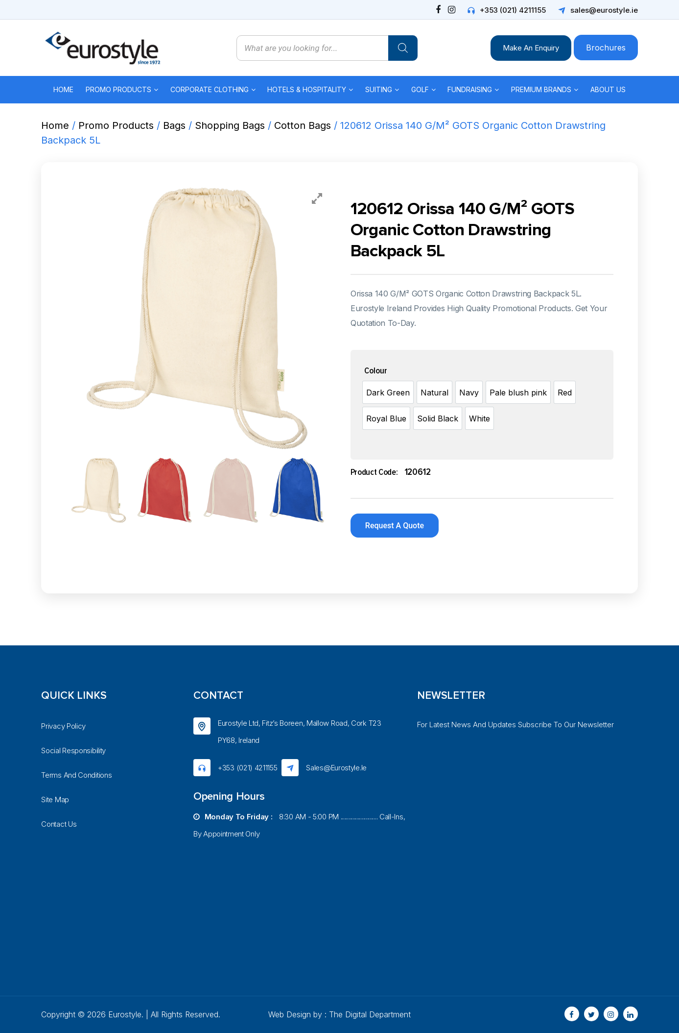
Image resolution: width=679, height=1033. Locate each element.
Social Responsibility (73, 750)
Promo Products (118, 89)
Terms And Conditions (76, 775)
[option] (388, 392)
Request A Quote (394, 525)
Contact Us (58, 824)
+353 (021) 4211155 (513, 10)
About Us (608, 89)
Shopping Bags (230, 125)
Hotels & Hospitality (306, 89)
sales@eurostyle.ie (604, 10)
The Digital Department (370, 1014)
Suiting (378, 89)
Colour (375, 371)
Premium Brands (541, 89)
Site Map (55, 799)
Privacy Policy (63, 726)
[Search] (403, 48)
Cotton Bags (302, 125)
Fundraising (469, 89)
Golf (420, 89)
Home (63, 89)
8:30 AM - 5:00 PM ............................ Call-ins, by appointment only (299, 825)
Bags (174, 125)
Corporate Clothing (209, 89)
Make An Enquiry (531, 47)
